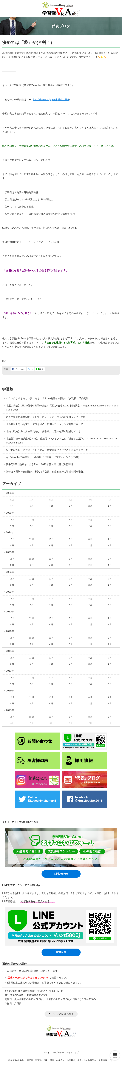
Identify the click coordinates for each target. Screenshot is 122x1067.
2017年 (10, 671)
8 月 (90, 519)
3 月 (71, 506)
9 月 (71, 519)
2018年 (10, 651)
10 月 (51, 519)
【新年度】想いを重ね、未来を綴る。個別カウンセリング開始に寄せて (44, 424)
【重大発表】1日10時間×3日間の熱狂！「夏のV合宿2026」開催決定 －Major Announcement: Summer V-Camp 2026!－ (62, 407)
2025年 (10, 513)
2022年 (10, 572)
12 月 (11, 519)
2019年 (10, 631)
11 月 (31, 519)
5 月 (32, 525)
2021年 (10, 592)
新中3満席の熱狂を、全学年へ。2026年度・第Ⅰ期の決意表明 (39, 464)
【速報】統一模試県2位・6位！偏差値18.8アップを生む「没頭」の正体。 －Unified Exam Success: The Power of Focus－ (62, 440)
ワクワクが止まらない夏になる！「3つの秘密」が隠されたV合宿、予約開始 (47, 398)
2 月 (90, 506)
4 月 (51, 506)
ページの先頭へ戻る (63, 1014)
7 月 (110, 519)
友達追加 (61, 952)
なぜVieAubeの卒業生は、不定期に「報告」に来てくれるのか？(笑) (42, 457)
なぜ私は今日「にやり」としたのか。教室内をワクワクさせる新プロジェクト (48, 450)
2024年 (10, 532)
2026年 (10, 493)
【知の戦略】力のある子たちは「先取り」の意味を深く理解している (43, 431)
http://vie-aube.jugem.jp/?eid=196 (51, 99)
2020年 (10, 611)
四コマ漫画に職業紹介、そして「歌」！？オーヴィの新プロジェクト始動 (45, 417)
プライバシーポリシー (53, 1052)
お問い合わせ (61, 873)
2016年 (10, 690)
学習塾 (7, 389)
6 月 (12, 525)
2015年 (10, 710)
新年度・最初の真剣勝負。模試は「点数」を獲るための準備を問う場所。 (45, 471)
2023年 (10, 552)
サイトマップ (72, 1052)
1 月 (110, 506)
